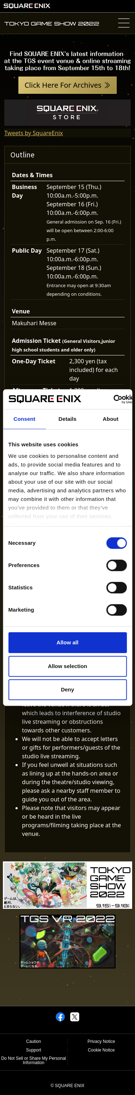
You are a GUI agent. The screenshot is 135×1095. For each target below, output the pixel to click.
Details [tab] (68, 419)
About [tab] (110, 419)
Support (33, 1050)
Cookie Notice (101, 1050)
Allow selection (67, 666)
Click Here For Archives (63, 85)
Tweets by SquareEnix (33, 133)
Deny (67, 689)
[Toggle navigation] (123, 23)
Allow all (67, 642)
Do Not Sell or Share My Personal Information (33, 1060)
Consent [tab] (24, 419)
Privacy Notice (101, 1041)
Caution (33, 1041)
